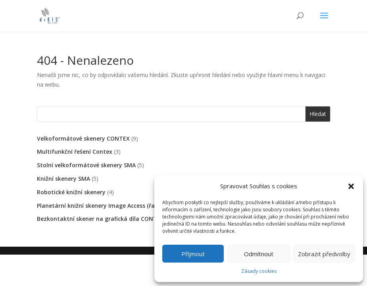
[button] (351, 186)
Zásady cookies (259, 271)
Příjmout (193, 254)
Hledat (317, 114)
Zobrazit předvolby (324, 254)
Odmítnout (258, 254)
